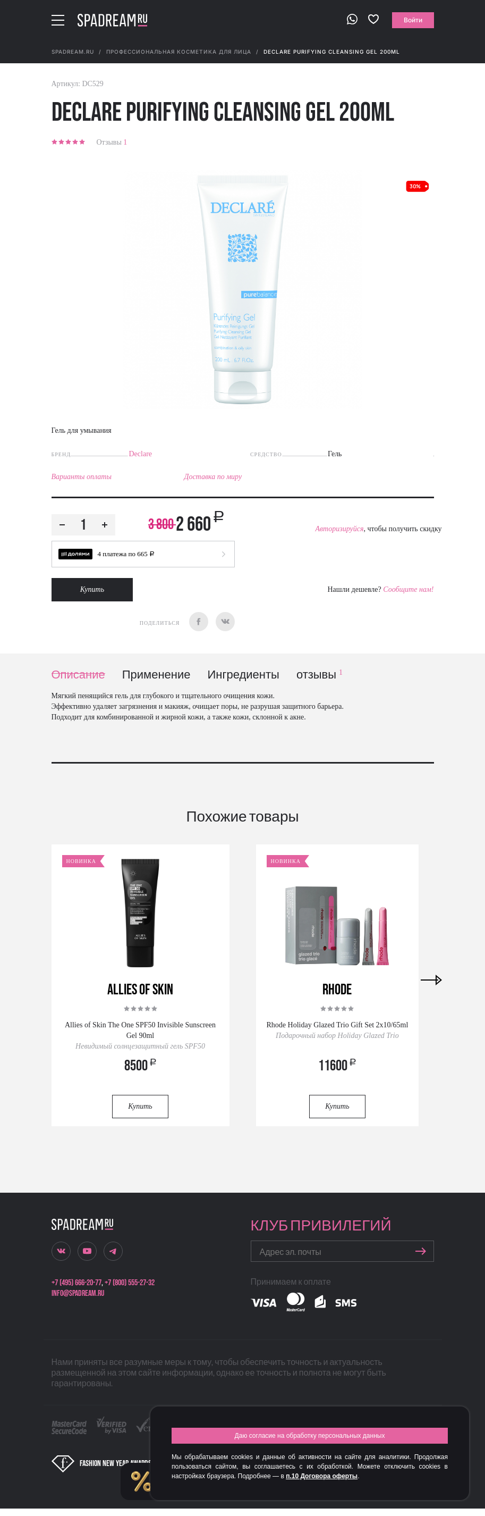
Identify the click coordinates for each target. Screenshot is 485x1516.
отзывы (319, 675)
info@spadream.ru (78, 1293)
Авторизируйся (339, 529)
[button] (143, 554)
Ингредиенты (243, 675)
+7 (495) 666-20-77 (76, 1283)
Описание (78, 675)
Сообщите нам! (408, 589)
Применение (156, 675)
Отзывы (112, 142)
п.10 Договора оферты (322, 1476)
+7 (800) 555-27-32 (130, 1283)
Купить (92, 589)
